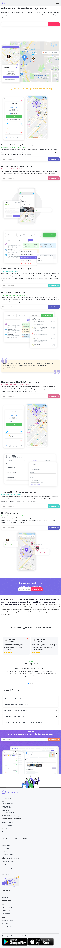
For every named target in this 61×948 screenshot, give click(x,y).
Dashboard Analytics (7, 854)
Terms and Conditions (8, 927)
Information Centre (7, 907)
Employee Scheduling (7, 822)
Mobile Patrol (5, 851)
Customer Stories (6, 910)
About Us (4, 894)
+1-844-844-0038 (30, 797)
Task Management (7, 832)
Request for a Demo (7, 920)
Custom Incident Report (8, 842)
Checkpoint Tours (6, 845)
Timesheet (5, 835)
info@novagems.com (30, 802)
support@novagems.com (30, 811)
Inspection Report (6, 865)
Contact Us (5, 897)
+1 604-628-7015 (30, 807)
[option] (16, 645)
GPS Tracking (5, 848)
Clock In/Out (5, 828)
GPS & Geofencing (7, 825)
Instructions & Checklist (8, 871)
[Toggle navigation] (57, 3)
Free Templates (6, 913)
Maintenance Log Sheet (8, 861)
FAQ (3, 930)
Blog (3, 904)
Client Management (7, 874)
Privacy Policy (5, 924)
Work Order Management (8, 868)
